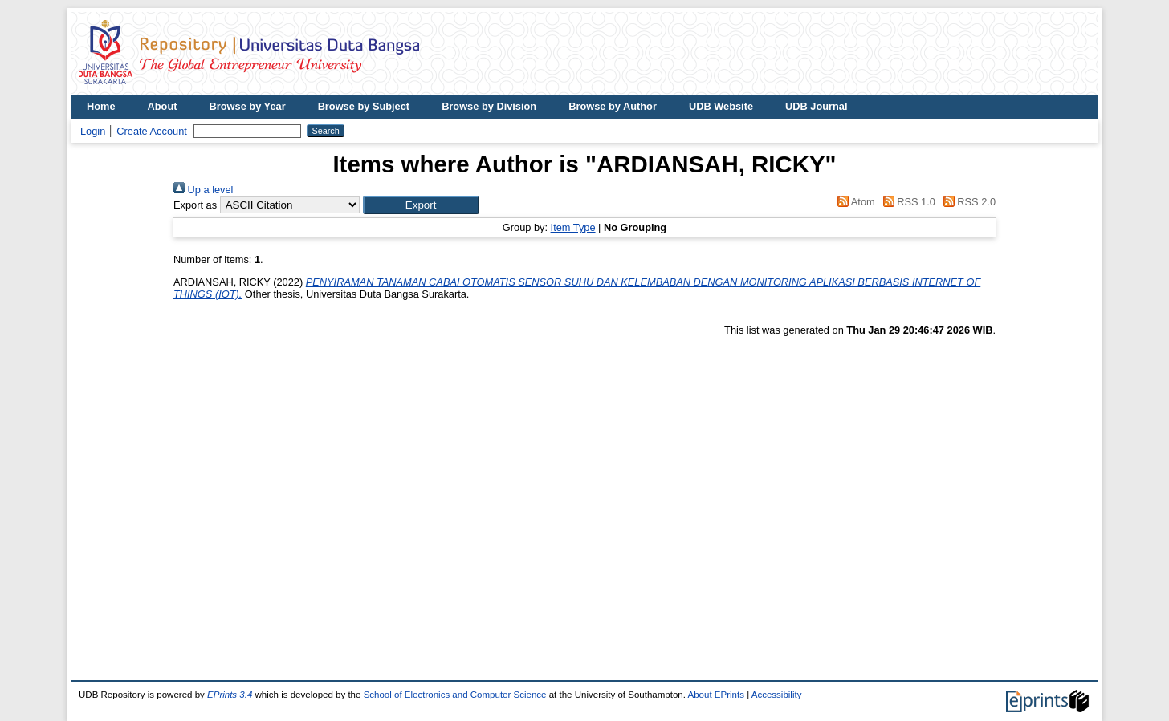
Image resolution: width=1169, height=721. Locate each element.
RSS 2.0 (967, 202)
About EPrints (716, 694)
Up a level (203, 190)
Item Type (573, 227)
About (162, 106)
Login (92, 131)
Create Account (151, 131)
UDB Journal (816, 106)
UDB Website (721, 106)
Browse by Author (612, 106)
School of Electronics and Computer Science (455, 694)
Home (101, 106)
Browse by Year (248, 106)
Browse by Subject (364, 106)
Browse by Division (489, 106)
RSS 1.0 (906, 202)
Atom (854, 202)
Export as (195, 205)
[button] (421, 205)
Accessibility (777, 694)
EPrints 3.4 (229, 694)
